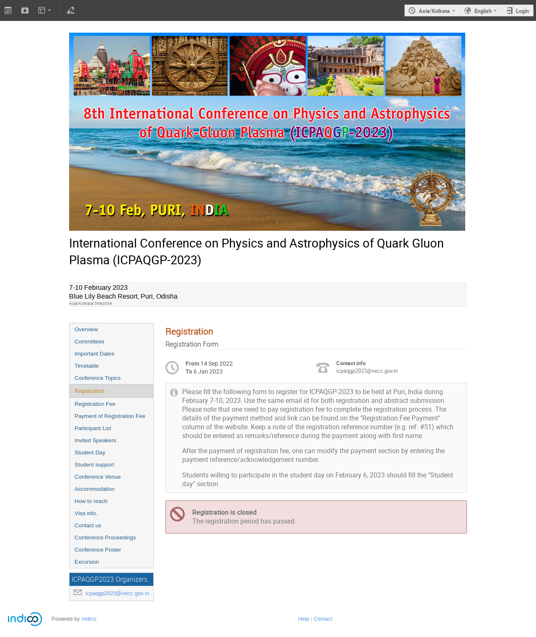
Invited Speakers (95, 440)
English (483, 11)
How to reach (91, 501)
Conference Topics (98, 378)
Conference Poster (98, 550)
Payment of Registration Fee (110, 416)
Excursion (87, 562)
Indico (89, 618)
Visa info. (86, 513)
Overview (86, 329)
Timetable (87, 366)
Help (303, 618)
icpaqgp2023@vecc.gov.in (117, 593)
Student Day (90, 452)
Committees (89, 341)
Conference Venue (98, 477)
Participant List (93, 428)
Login (522, 11)
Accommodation (95, 489)
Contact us (88, 525)
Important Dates (94, 354)
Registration (89, 391)
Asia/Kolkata (434, 11)
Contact (323, 618)
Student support (94, 465)
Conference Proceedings (105, 537)
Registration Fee (95, 404)
